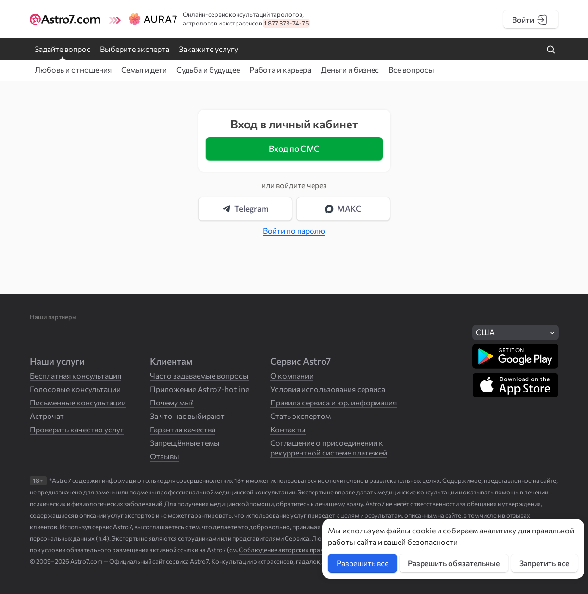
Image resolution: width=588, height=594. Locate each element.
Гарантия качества (182, 429)
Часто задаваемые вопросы (199, 375)
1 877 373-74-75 (286, 23)
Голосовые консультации (75, 388)
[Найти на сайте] (551, 50)
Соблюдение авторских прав (281, 550)
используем (363, 530)
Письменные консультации (78, 402)
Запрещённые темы (185, 442)
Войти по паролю (294, 230)
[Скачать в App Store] (515, 385)
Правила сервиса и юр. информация (333, 402)
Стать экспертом (300, 415)
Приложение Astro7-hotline (199, 388)
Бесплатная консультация (75, 375)
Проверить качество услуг (77, 429)
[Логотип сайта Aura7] (144, 19)
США (485, 332)
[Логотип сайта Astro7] (66, 19)
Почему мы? (172, 402)
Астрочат (47, 415)
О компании (291, 375)
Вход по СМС (294, 148)
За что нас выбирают (187, 415)
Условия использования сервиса (327, 388)
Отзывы (164, 456)
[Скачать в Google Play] (515, 356)
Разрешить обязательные (454, 563)
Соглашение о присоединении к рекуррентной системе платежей (328, 447)
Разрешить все (362, 563)
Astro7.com (86, 561)
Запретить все (544, 563)
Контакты (288, 429)
